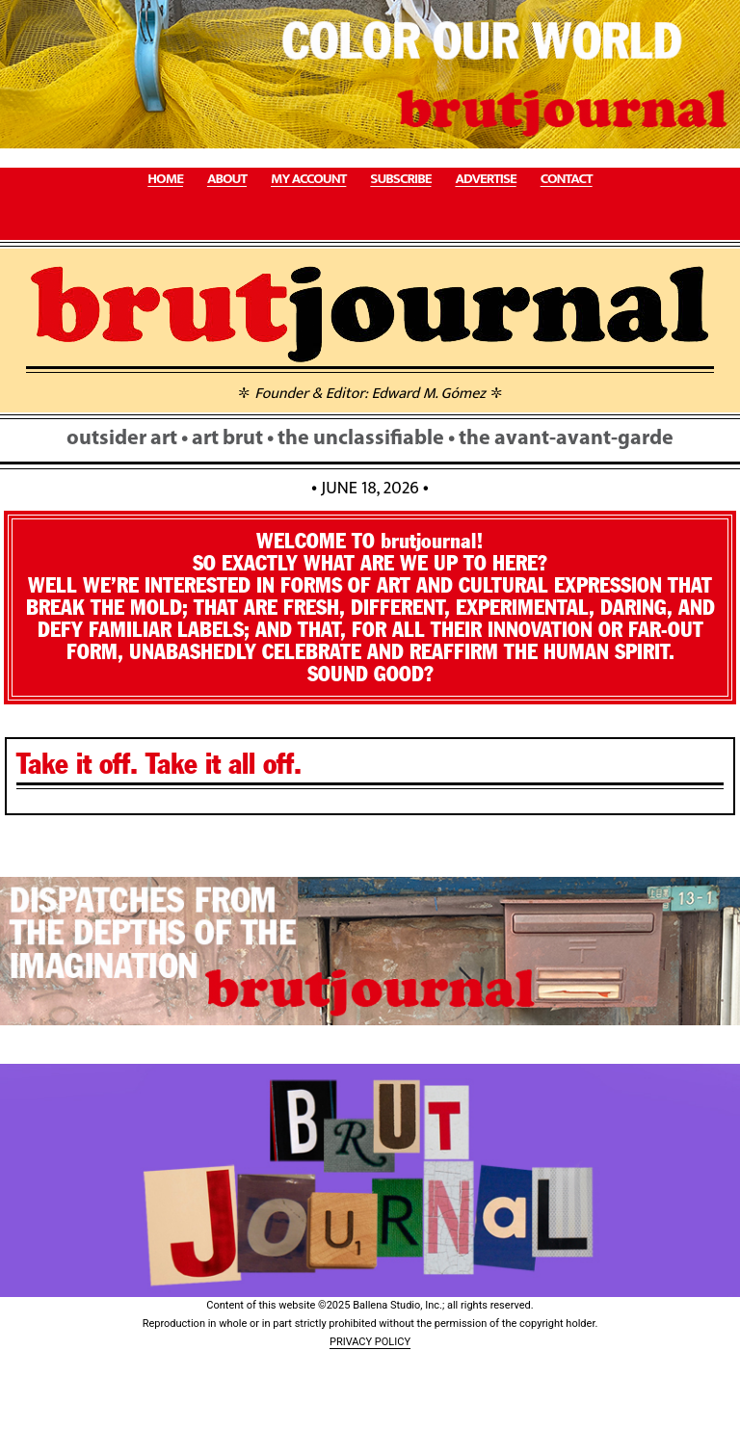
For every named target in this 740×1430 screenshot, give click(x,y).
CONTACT (567, 179)
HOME (165, 179)
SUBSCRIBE (400, 179)
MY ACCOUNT (308, 179)
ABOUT (227, 179)
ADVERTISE (485, 179)
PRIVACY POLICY (370, 1342)
